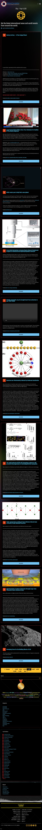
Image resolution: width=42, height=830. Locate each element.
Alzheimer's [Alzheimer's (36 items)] (7, 692)
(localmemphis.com (14, 142)
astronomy (5, 722)
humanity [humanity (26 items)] (40, 694)
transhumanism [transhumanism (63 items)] (36, 697)
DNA (3, 710)
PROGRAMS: (23, 818)
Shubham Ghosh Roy (8, 737)
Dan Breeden (6, 740)
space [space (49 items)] (24, 697)
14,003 (16, 669)
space (11, 210)
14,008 (37, 669)
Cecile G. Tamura (7, 755)
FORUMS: (18, 821)
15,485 (19, 671)
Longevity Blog (5, 788)
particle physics (12, 413)
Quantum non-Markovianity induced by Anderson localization (22, 380)
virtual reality (24, 157)
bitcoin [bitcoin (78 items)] (38, 692)
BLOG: (22, 813)
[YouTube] (33, 825)
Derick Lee (6, 758)
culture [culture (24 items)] (14, 694)
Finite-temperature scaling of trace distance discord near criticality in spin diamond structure (21, 522)
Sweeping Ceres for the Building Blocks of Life (18, 649)
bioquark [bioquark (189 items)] (25, 692)
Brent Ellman (6, 768)
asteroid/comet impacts (7, 721)
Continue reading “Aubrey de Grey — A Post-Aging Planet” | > (14, 95)
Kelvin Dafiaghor (7, 746)
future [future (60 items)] (25, 694)
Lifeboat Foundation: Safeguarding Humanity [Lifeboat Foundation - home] (18, 4)
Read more (21, 102)
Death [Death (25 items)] (15, 694)
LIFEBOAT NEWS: (24, 810)
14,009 (14, 671)
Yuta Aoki (6, 756)
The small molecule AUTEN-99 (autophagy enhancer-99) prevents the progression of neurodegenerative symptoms (21, 463)
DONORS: (17, 815)
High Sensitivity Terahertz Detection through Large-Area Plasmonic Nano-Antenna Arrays (21, 589)
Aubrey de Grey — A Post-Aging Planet (16, 35)
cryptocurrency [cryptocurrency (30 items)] (11, 694)
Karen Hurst (7, 157)
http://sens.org (11, 72)
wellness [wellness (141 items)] (21, 698)
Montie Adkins (8, 98)
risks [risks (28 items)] (19, 697)
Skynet (4, 714)
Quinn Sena (6, 738)
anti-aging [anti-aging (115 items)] (12, 692)
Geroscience (5, 786)
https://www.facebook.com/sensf (15, 74)
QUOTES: (23, 821)
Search (39, 678)
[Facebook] (27, 825)
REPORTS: (23, 816)
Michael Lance (7, 771)
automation (5, 724)
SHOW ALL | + (4, 778)
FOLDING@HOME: (14, 818)
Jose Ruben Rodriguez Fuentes (10, 749)
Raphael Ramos (7, 762)
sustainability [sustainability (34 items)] (27, 697)
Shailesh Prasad (7, 741)
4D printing (5, 707)
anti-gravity (5, 719)
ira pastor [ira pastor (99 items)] (17, 695)
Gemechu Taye (7, 744)
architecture (5, 720)
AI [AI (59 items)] (5, 692)
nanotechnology (14, 288)
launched (22, 200)
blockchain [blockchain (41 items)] (3, 694)
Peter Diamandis (6, 708)
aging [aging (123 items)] (4, 692)
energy (11, 288)
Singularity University (7, 713)
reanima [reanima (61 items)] (5, 697)
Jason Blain (6, 772)
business (16, 157)
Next (25, 671)
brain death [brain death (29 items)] (6, 694)
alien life (11, 657)
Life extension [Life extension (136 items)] (22, 695)
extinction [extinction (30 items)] (22, 694)
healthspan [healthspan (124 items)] (36, 694)
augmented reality (12, 157)
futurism (11, 560)
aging (4, 716)
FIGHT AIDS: (15, 816)
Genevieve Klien (7, 734)
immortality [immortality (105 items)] (7, 695)
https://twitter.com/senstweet (13, 75)
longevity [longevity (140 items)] (31, 695)
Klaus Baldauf (7, 753)
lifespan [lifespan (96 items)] (27, 695)
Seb (5, 769)
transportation (20, 157)
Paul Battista (6, 743)
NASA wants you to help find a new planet (17, 192)
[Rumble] (35, 825)
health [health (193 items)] (31, 694)
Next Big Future (5, 791)
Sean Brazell (7, 210)
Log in (4, 28)
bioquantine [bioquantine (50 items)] (21, 692)
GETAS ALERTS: (24, 811)
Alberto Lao (6, 759)
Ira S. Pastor (6, 775)
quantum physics (17, 413)
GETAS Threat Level (21, 805)
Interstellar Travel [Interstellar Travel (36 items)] (12, 695)
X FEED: (15, 813)
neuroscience (21, 492)
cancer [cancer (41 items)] (9, 694)
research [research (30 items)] (18, 697)
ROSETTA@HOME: (13, 819)
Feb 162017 (4, 35)
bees (3, 725)
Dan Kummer (7, 331)
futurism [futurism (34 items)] (27, 694)
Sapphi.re (18, 825)
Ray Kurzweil (5, 711)
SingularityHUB (5, 793)
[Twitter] (29, 825)
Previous (8, 669)
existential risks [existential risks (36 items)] (18, 694)
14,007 (33, 669)
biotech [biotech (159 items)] (30, 692)
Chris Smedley (7, 777)
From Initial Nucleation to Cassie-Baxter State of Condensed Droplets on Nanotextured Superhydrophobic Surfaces (22, 251)
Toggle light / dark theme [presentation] (40, 4)
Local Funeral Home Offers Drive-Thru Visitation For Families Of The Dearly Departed (22, 130)
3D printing (5, 706)
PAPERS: (23, 819)
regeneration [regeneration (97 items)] (14, 697)
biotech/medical (13, 98)
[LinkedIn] (31, 825)
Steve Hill (6, 766)
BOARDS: (23, 815)
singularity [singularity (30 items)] (21, 697)
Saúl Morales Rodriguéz (8, 735)
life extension (18, 98)
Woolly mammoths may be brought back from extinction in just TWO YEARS (22, 300)
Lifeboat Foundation (7, 825)
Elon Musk (5, 712)
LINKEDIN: (14, 811)
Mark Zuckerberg (6, 715)
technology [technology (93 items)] (31, 697)
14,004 (20, 669)
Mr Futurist (5, 789)
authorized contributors (10, 28)
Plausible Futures (6, 792)
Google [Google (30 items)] (29, 694)
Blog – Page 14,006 (21, 8)
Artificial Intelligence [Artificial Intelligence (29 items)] (16, 692)
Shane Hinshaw (7, 761)
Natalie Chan (6, 763)
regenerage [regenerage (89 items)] (9, 697)
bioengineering (12, 331)
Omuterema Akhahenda (8, 752)
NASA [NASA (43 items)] (34, 695)
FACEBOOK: (13, 810)
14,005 (24, 669)
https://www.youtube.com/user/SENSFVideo (18, 73)
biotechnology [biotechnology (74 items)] (34, 692)
